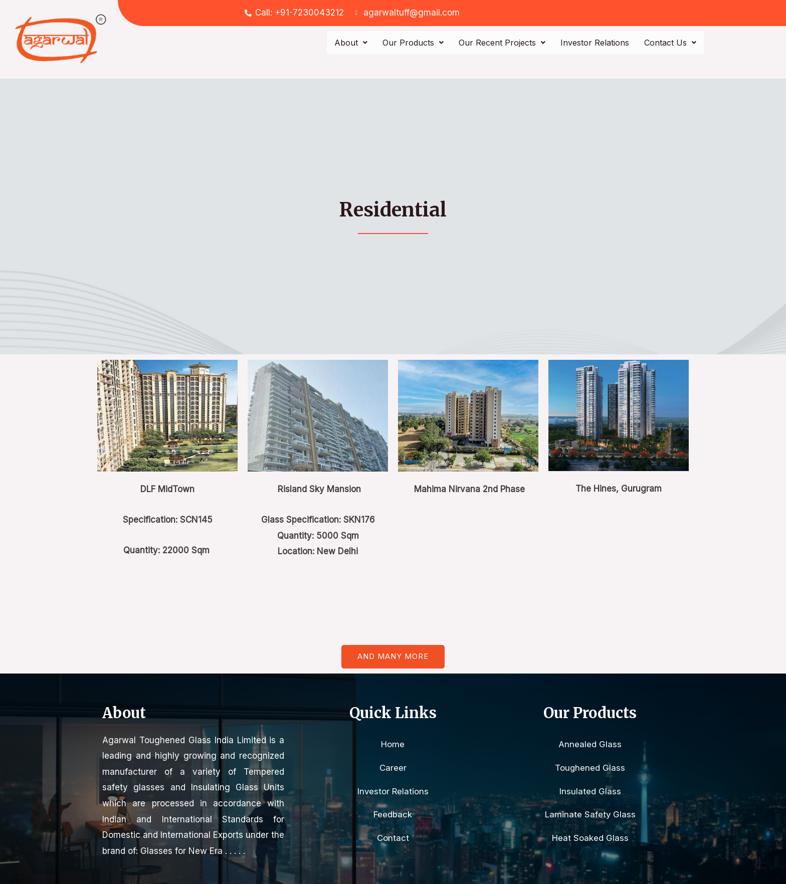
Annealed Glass (590, 744)
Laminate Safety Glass (590, 815)
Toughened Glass (590, 768)
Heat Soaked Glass (590, 838)
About (350, 43)
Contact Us (670, 43)
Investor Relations (594, 43)
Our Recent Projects (502, 43)
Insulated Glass (590, 791)
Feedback (392, 815)
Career (393, 768)
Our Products (413, 43)
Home (393, 744)
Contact (393, 838)
